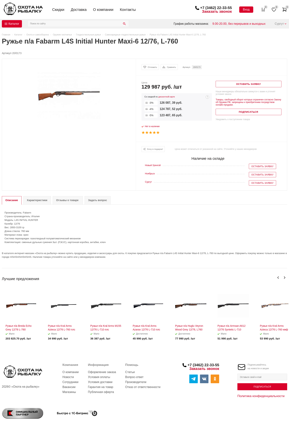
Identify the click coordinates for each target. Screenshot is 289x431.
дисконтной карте (166, 97)
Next (284, 277)
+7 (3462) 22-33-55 (216, 8)
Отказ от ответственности (142, 387)
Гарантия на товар (100, 387)
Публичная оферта (101, 392)
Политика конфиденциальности (261, 396)
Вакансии (69, 387)
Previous (278, 277)
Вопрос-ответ (134, 377)
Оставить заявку (262, 166)
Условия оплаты (99, 377)
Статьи (130, 372)
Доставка (79, 10)
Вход (246, 9)
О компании (103, 10)
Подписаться (262, 386)
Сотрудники (70, 382)
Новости (68, 377)
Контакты (128, 10)
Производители (135, 382)
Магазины (69, 392)
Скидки (58, 10)
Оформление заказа (102, 372)
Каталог (13, 23)
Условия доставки (100, 382)
